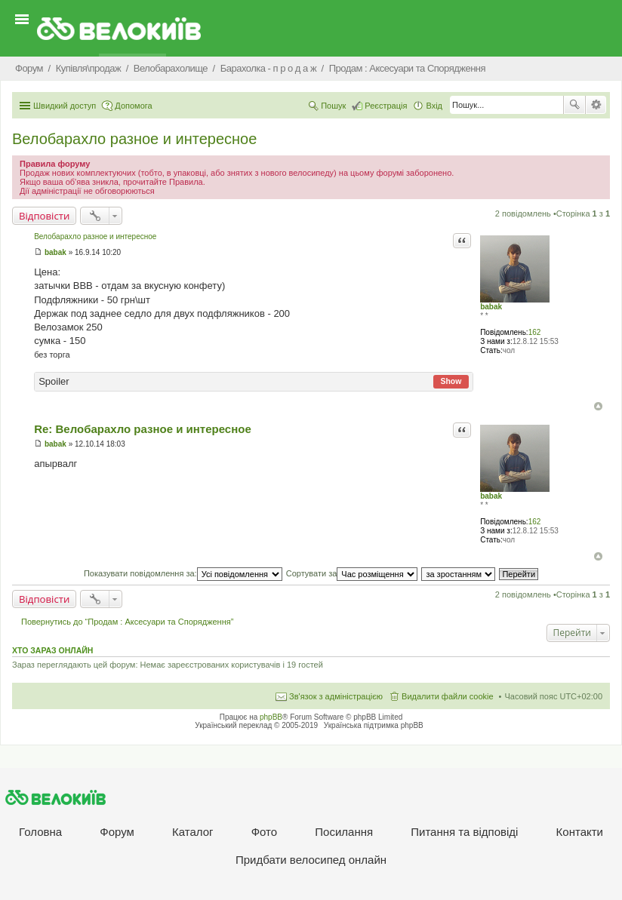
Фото (264, 831)
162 (534, 332)
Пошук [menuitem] (333, 105)
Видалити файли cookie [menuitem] (448, 696)
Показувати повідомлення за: (183, 573)
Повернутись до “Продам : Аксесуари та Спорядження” (127, 621)
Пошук (574, 105)
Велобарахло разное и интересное (134, 139)
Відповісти (44, 216)
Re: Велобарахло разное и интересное (142, 428)
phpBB (271, 717)
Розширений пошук (596, 105)
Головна (40, 831)
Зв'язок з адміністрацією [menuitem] (336, 696)
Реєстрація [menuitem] (386, 105)
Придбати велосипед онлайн (311, 859)
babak (491, 307)
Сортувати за (352, 573)
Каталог (193, 831)
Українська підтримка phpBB (373, 725)
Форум (117, 831)
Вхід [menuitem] (434, 105)
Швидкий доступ (64, 105)
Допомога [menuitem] (133, 105)
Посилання (344, 831)
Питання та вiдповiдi (464, 831)
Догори (598, 406)
